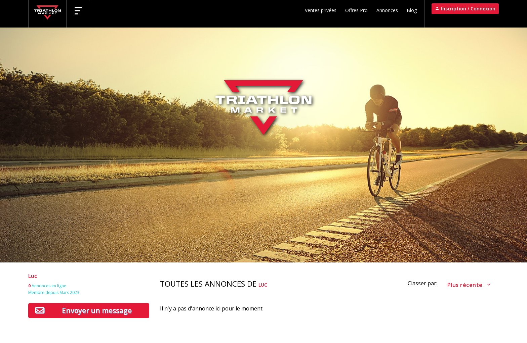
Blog (412, 10)
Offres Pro (356, 10)
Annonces (387, 10)
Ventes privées (320, 10)
